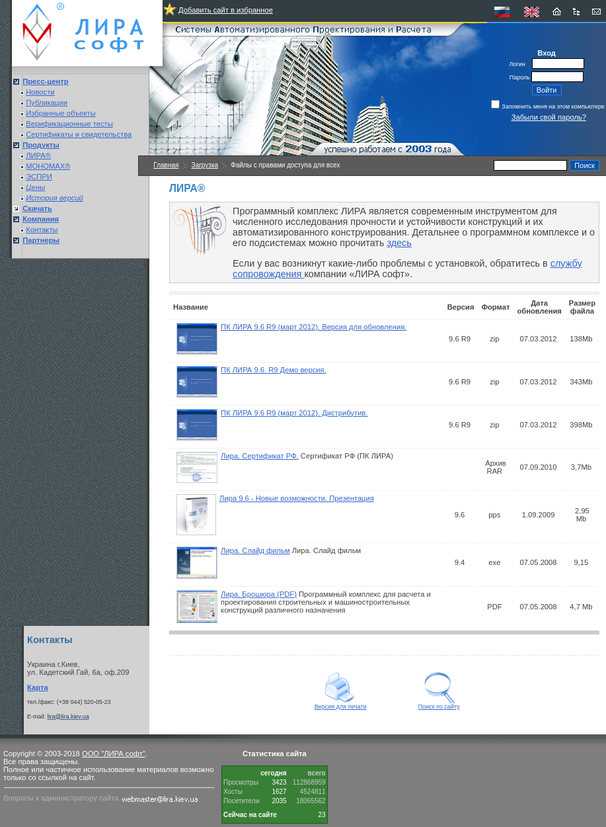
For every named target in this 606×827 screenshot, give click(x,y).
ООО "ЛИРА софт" (113, 754)
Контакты (41, 230)
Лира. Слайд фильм (255, 550)
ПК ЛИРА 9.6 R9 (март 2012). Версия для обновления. (313, 327)
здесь (399, 243)
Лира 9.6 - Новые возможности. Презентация (296, 498)
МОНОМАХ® (48, 166)
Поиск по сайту (439, 704)
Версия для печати (341, 704)
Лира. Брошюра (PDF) (259, 594)
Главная (165, 165)
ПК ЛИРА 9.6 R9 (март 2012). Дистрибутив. (294, 413)
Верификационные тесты (69, 124)
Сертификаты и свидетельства (79, 134)
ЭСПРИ (39, 177)
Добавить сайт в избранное (225, 10)
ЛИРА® (38, 155)
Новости (40, 92)
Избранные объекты (60, 113)
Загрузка (205, 165)
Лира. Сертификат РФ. (260, 456)
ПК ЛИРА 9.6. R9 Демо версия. (273, 370)
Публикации (46, 103)
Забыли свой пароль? (548, 117)
